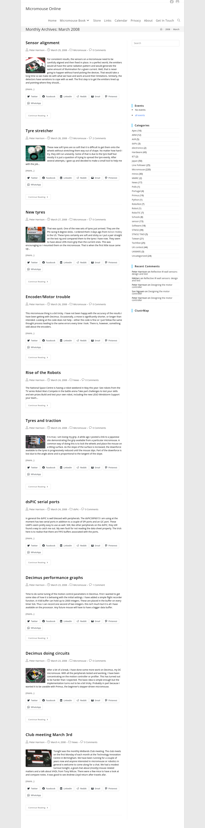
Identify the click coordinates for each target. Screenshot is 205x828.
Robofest (136, 204)
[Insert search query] (155, 43)
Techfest (136, 242)
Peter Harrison (37, 50)
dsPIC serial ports (42, 501)
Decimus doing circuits (48, 653)
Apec (134, 130)
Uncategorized (139, 255)
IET (133, 156)
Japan (135, 160)
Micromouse (79, 50)
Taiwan (135, 238)
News (76, 380)
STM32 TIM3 (138, 234)
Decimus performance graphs (54, 577)
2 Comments (99, 138)
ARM (134, 134)
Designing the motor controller (152, 286)
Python (135, 199)
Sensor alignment (43, 42)
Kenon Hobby (115, 231)
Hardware (137, 152)
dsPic (76, 509)
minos (135, 173)
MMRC (135, 178)
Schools (136, 216)
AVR (134, 139)
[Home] (161, 29)
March (176, 29)
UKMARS (136, 251)
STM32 (135, 229)
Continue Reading (39, 116)
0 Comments (99, 50)
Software (136, 225)
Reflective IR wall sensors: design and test (155, 272)
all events (140, 115)
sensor (135, 221)
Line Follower (139, 165)
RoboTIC (136, 212)
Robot (135, 208)
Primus (135, 195)
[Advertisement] (156, 77)
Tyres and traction (43, 420)
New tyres (35, 212)
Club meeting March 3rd (49, 734)
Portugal (136, 191)
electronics (137, 147)
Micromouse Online (43, 8)
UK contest (137, 247)
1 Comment (99, 584)
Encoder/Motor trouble (48, 296)
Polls (134, 186)
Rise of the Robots (43, 372)
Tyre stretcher (39, 130)
